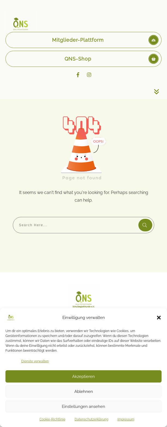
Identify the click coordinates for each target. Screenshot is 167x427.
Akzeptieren (83, 376)
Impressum (125, 419)
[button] (159, 317)
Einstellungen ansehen (83, 406)
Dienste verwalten (35, 361)
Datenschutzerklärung (91, 419)
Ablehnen (83, 391)
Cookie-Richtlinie (52, 419)
